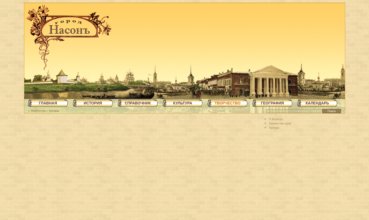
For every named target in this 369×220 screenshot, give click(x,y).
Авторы (54, 110)
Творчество (38, 110)
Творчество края (280, 123)
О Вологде (276, 119)
